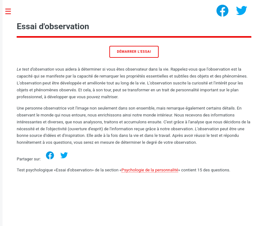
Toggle (11, 12)
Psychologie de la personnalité (150, 170)
